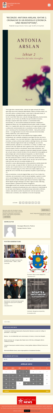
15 (6, 379)
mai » (47, 391)
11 (26, 375)
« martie (6, 391)
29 (6, 387)
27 (40, 383)
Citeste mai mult (35, 411)
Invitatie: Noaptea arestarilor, (36, 311)
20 (40, 379)
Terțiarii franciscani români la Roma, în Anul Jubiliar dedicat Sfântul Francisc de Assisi (26, 346)
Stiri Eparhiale (40, 26)
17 (19, 379)
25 (26, 383)
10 (19, 375)
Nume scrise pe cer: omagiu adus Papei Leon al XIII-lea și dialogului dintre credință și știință (24, 340)
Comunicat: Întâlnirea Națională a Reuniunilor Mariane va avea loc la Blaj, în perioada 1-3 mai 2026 (25, 331)
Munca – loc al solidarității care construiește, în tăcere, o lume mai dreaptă (24, 336)
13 (40, 375)
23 (12, 383)
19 (33, 379)
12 (33, 375)
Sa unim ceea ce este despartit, (36, 274)
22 (6, 383)
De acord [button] (27, 411)
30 (12, 387)
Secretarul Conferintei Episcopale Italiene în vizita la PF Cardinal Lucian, (14, 302)
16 (12, 379)
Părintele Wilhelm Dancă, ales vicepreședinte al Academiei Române (22, 350)
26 (33, 383)
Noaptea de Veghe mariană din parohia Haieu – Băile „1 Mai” (13, 260)
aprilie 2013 (26, 364)
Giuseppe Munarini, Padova (21, 26)
